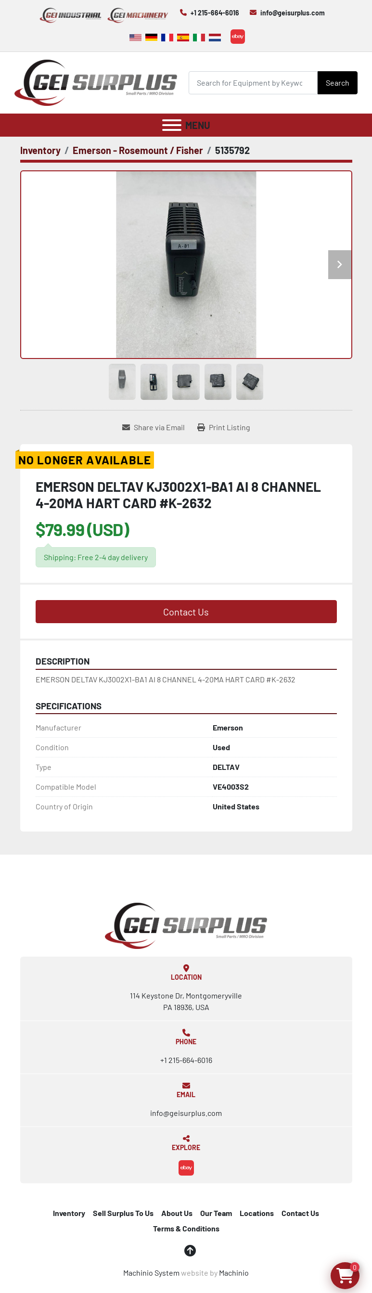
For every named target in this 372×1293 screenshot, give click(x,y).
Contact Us (186, 611)
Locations (257, 1212)
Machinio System (151, 1272)
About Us (176, 1212)
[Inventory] (40, 150)
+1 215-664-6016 (215, 13)
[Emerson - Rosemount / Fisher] (138, 150)
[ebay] (238, 36)
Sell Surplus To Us (123, 1212)
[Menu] (171, 125)
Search (337, 82)
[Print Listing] (224, 427)
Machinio (234, 1272)
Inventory (69, 1212)
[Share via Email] (153, 427)
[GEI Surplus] (186, 924)
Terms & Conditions (186, 1228)
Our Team (216, 1212)
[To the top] (190, 1250)
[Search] (253, 82)
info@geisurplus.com (292, 13)
